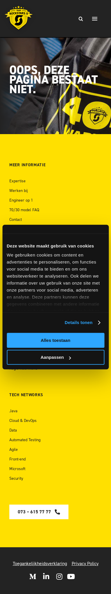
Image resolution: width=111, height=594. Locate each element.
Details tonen (78, 322)
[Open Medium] (32, 576)
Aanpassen (55, 357)
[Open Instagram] (59, 576)
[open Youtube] (71, 576)
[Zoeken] (81, 19)
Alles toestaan (56, 340)
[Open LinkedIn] (46, 576)
